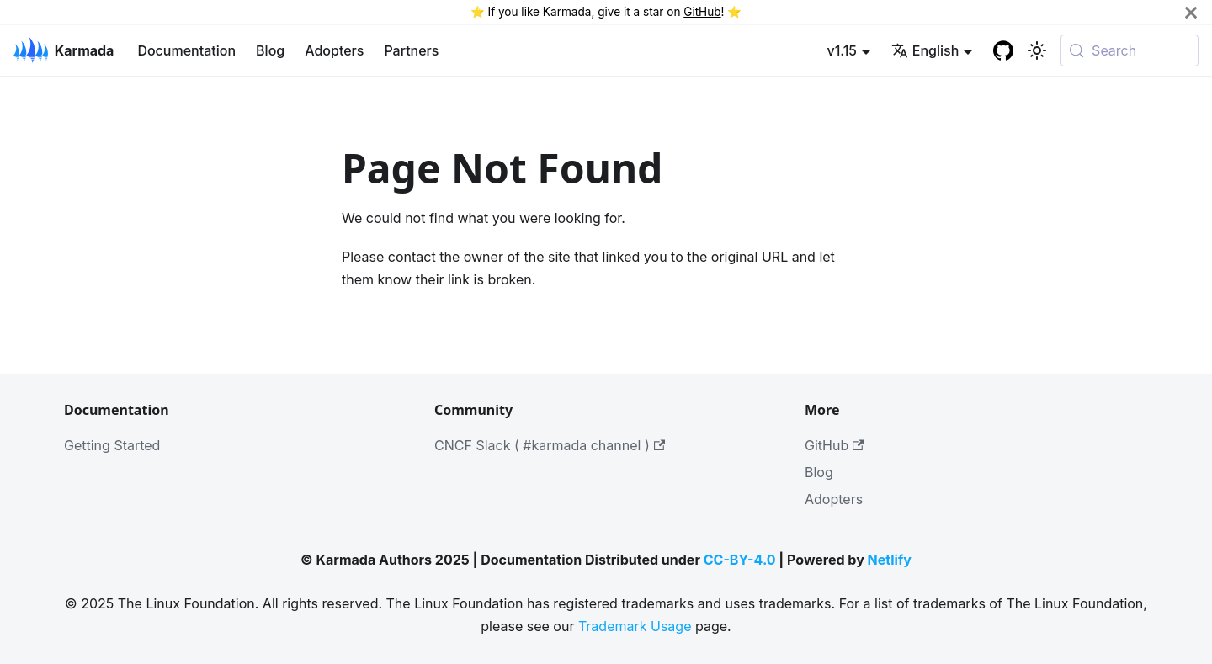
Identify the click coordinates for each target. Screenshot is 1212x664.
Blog (270, 50)
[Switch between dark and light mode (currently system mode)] (1036, 50)
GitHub (701, 12)
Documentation (186, 50)
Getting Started (112, 445)
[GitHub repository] (1003, 50)
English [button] (925, 50)
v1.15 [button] (842, 50)
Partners (411, 50)
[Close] (1191, 12)
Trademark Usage (635, 626)
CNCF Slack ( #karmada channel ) (549, 445)
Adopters (334, 50)
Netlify (890, 559)
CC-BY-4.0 (740, 559)
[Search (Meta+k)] (1129, 50)
